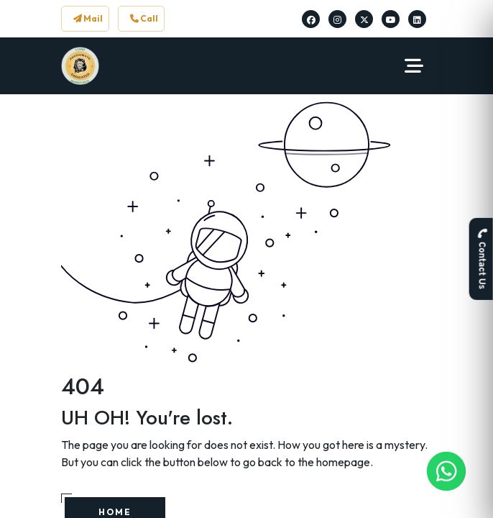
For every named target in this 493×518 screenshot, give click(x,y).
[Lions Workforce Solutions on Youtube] (391, 19)
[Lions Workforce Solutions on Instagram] (337, 19)
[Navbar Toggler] (414, 66)
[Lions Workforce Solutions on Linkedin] (417, 19)
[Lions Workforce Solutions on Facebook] (311, 19)
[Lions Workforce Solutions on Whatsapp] (446, 471)
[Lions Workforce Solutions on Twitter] (364, 19)
